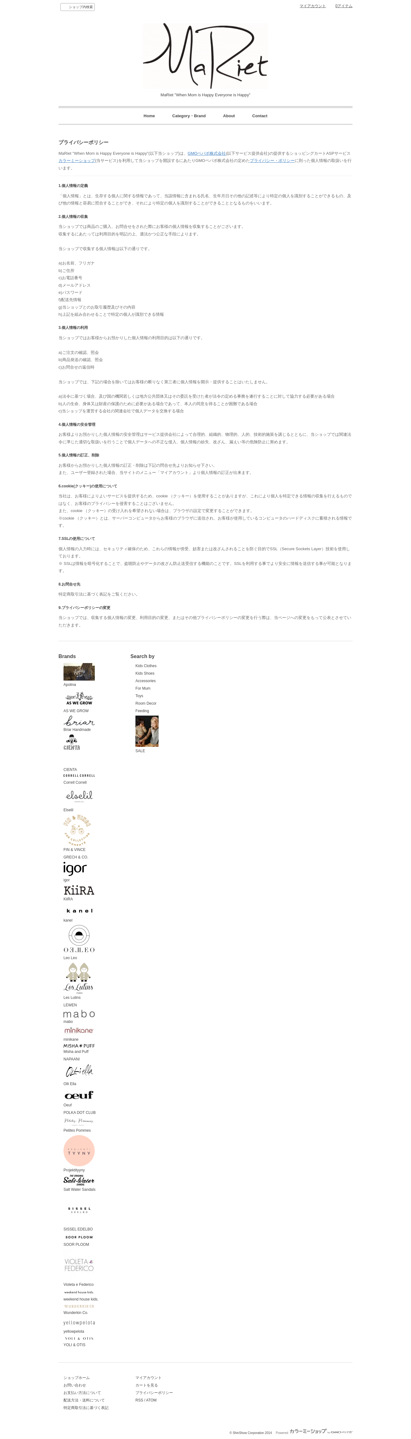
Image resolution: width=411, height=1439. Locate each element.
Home (149, 115)
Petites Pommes (79, 1125)
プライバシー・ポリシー (272, 160)
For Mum (142, 688)
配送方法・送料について (84, 1400)
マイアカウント (313, 6)
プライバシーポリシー (154, 1393)
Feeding (142, 711)
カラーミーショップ (76, 160)
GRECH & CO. (75, 857)
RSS (139, 1400)
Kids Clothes (145, 666)
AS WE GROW (79, 701)
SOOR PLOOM (79, 1240)
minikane (79, 1034)
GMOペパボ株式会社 (207, 153)
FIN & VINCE (77, 833)
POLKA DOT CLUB (79, 1112)
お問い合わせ (74, 1385)
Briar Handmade (79, 724)
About (229, 115)
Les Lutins (78, 981)
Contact (259, 115)
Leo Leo (79, 942)
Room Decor (145, 703)
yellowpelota (79, 1325)
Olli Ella (79, 1075)
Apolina (79, 675)
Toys (139, 696)
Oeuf (79, 1098)
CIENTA (71, 753)
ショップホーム (76, 1378)
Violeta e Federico (79, 1268)
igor (75, 872)
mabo (79, 1017)
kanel (79, 913)
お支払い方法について (82, 1393)
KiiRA (79, 893)
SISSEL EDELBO (79, 1213)
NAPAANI (71, 1059)
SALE (147, 734)
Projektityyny (79, 1154)
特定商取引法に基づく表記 (86, 1408)
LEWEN (70, 1005)
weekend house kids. (81, 1295)
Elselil (79, 799)
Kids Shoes (145, 673)
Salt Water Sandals (79, 1183)
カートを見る (146, 1385)
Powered (314, 1433)
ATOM (151, 1400)
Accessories (145, 681)
